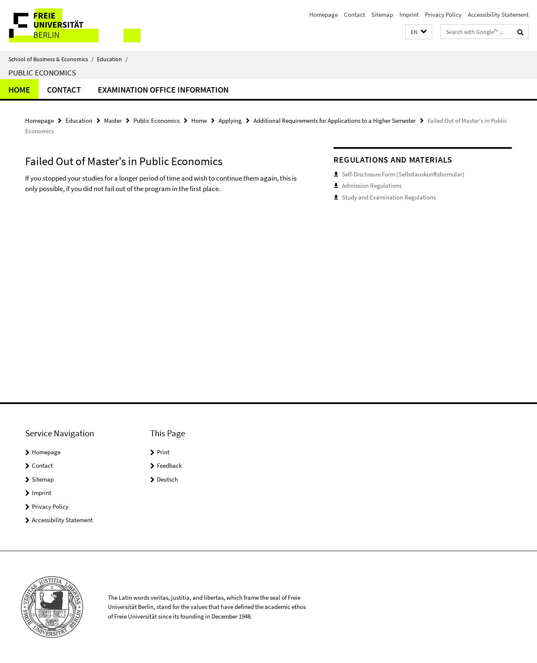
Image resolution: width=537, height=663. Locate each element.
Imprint (409, 14)
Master (113, 120)
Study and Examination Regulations (389, 197)
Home (19, 89)
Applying (230, 120)
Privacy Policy (443, 14)
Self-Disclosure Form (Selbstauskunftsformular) (403, 174)
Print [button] (163, 452)
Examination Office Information (163, 89)
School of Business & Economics (51, 59)
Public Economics (42, 72)
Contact (354, 14)
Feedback (169, 465)
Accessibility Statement (498, 14)
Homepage (323, 14)
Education (112, 59)
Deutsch (167, 479)
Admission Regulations (371, 185)
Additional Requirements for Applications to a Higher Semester (334, 120)
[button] (418, 32)
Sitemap (382, 14)
